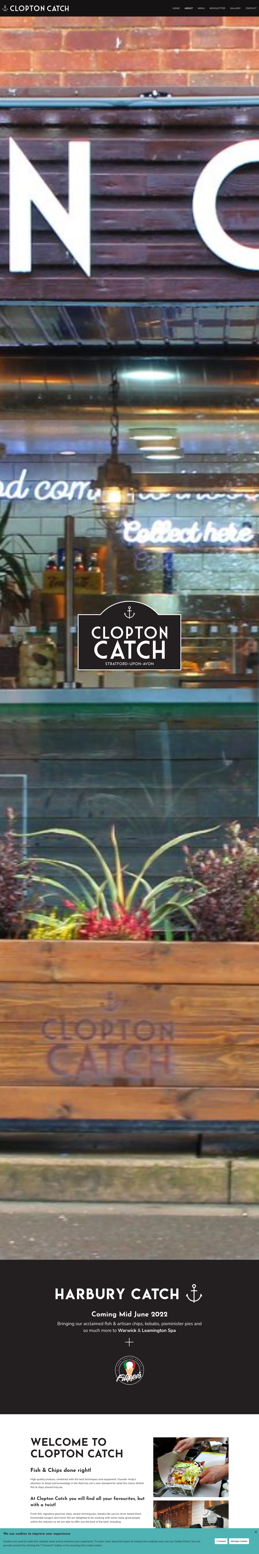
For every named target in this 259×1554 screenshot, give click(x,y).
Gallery (235, 8)
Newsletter (217, 8)
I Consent (221, 1541)
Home (176, 8)
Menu (201, 8)
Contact (251, 8)
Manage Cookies (239, 1541)
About (189, 8)
